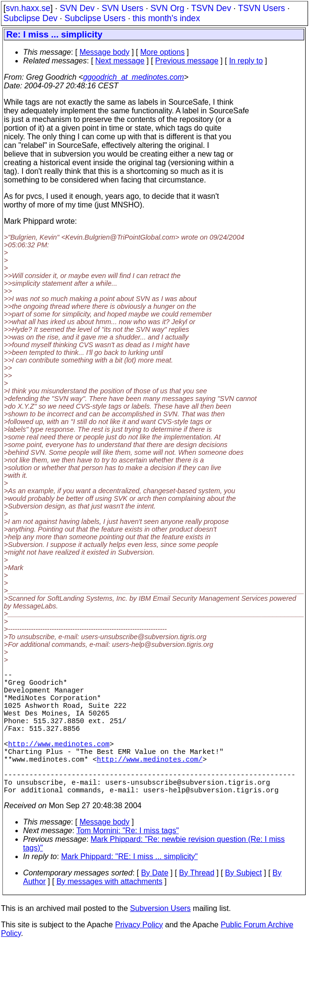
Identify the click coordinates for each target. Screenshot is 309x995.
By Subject (243, 903)
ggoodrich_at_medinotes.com (133, 77)
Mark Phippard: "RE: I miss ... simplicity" (129, 887)
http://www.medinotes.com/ (149, 782)
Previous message (187, 61)
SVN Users (122, 8)
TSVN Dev (211, 8)
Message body (104, 52)
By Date (154, 903)
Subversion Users (160, 939)
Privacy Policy (139, 955)
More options (162, 52)
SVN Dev (77, 8)
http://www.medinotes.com (59, 762)
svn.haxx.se (28, 8)
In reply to (246, 61)
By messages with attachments (109, 912)
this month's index (166, 18)
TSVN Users (261, 8)
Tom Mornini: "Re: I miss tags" (127, 861)
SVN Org (167, 8)
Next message (119, 61)
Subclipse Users (94, 18)
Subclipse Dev (30, 18)
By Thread (197, 903)
